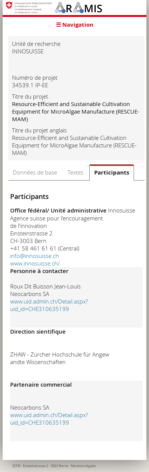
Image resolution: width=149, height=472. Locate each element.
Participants (111, 172)
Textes (75, 172)
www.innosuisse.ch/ (35, 263)
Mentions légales (83, 466)
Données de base (35, 172)
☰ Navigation (74, 25)
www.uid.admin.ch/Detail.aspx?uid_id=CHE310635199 (49, 305)
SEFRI (16, 466)
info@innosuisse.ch (34, 256)
